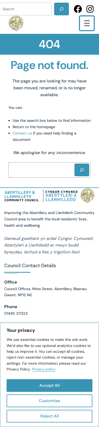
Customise (49, 400)
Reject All (49, 416)
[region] (49, 375)
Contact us (22, 133)
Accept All (49, 385)
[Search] (61, 9)
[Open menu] (87, 23)
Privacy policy (44, 369)
